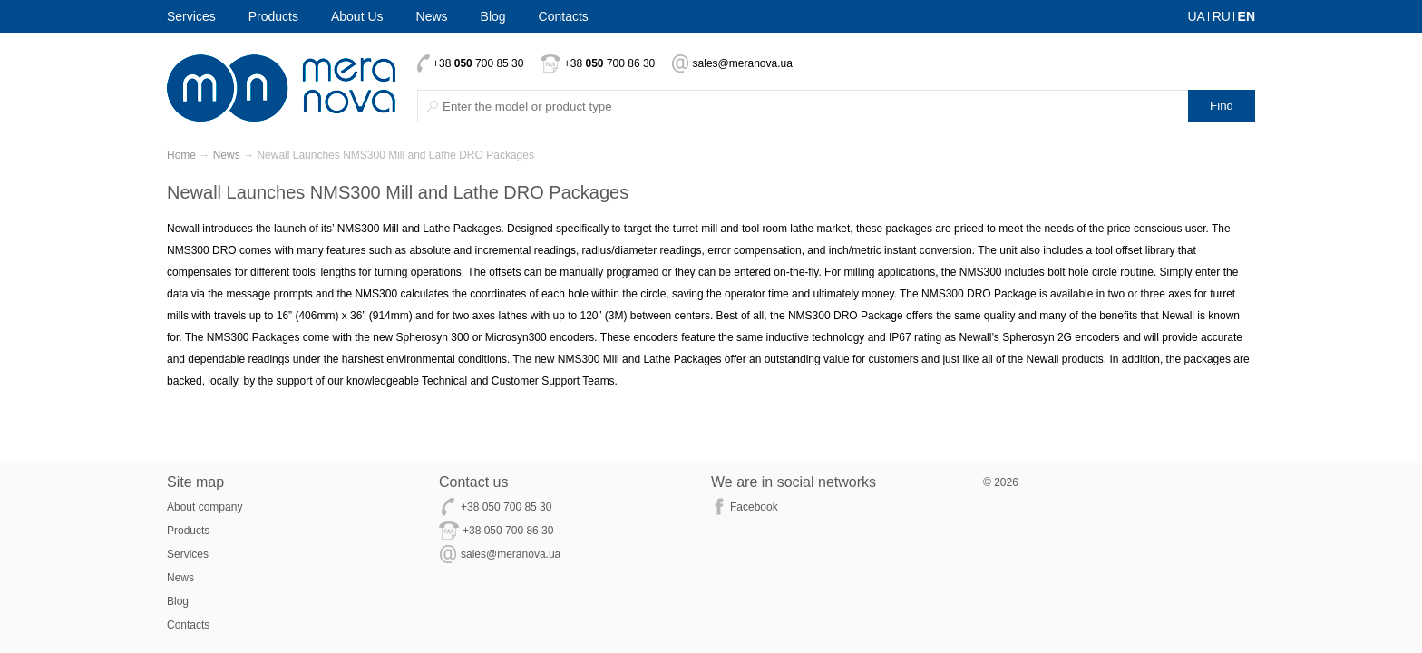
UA (1195, 16)
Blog (493, 16)
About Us (357, 16)
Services (191, 16)
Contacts (564, 16)
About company (204, 507)
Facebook (754, 507)
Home (181, 155)
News (432, 16)
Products (273, 16)
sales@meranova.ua (743, 63)
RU (1222, 16)
